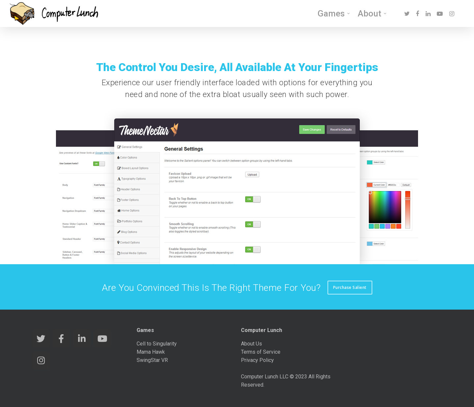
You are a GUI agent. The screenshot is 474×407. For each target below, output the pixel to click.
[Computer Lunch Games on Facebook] (61, 338)
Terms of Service (260, 352)
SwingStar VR (152, 360)
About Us (251, 344)
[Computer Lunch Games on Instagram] (41, 360)
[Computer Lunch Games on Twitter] (41, 338)
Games (334, 13)
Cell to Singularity (157, 344)
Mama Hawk (151, 352)
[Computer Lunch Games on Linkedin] (82, 338)
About (372, 13)
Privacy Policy (257, 360)
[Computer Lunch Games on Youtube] (102, 338)
